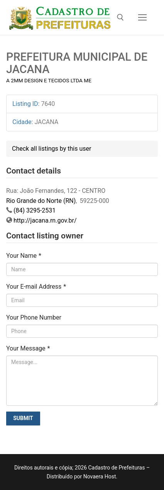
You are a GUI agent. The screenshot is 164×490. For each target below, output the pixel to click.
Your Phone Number (33, 317)
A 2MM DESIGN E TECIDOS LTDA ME (48, 80)
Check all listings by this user (51, 148)
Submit (23, 418)
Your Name (23, 255)
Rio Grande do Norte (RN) (41, 200)
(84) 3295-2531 (35, 210)
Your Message (28, 348)
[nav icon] (142, 17)
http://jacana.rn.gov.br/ (45, 220)
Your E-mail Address (36, 286)
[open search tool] (120, 17)
